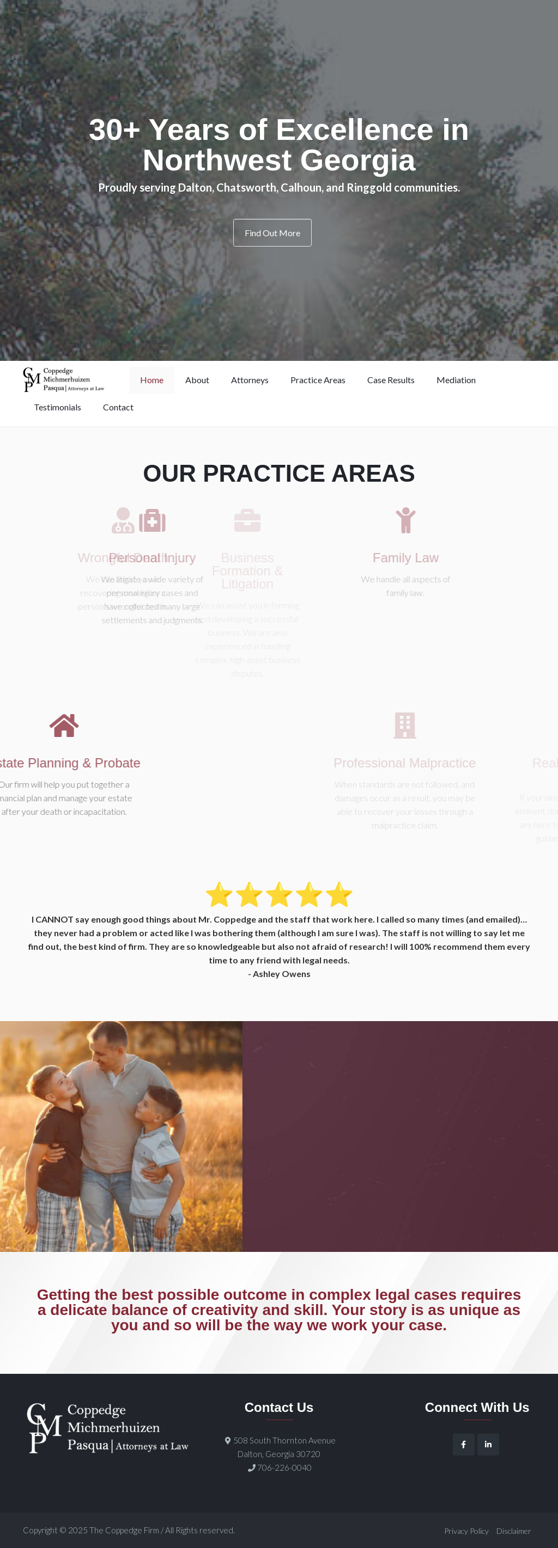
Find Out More (272, 233)
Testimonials (57, 407)
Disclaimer (513, 1530)
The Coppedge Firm (124, 1530)
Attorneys (250, 379)
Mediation (456, 379)
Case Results (391, 379)
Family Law (383, 557)
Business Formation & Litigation (240, 571)
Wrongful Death (111, 557)
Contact (118, 407)
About (197, 379)
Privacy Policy (466, 1530)
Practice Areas (317, 379)
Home (151, 379)
